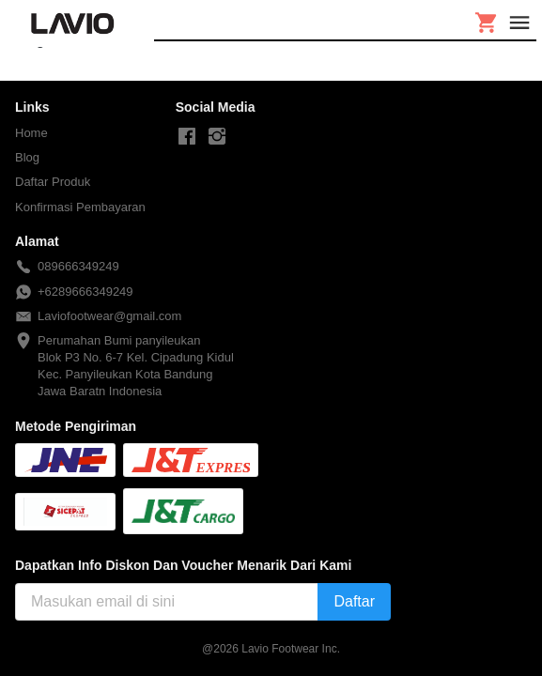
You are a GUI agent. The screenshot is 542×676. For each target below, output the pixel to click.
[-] (187, 137)
